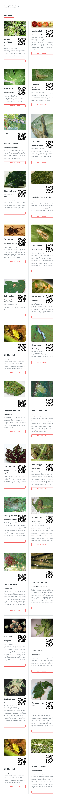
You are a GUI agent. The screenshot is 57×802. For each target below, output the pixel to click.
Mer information (15, 60)
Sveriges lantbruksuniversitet (12, 7)
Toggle (2, 3)
